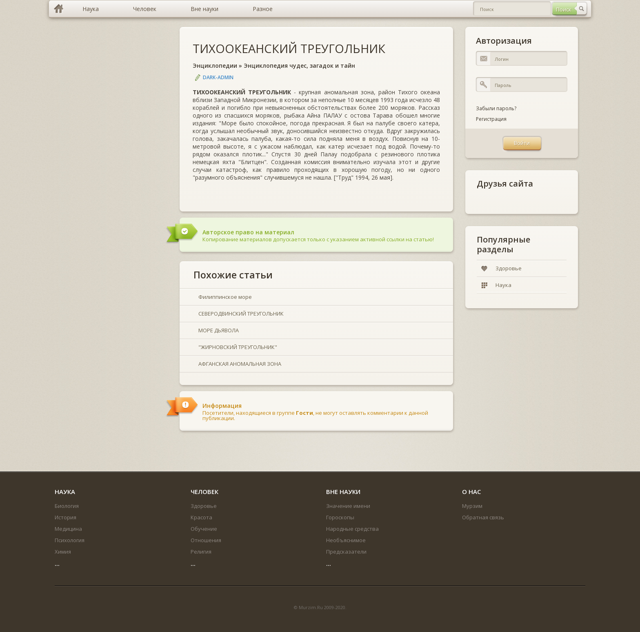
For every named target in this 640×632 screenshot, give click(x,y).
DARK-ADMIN (218, 77)
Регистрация (491, 119)
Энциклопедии (215, 65)
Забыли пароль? (496, 108)
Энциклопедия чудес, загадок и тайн (299, 65)
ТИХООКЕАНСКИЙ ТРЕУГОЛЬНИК (289, 48)
